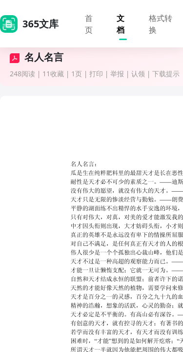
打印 (96, 73)
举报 (117, 73)
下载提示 (166, 73)
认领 (138, 73)
